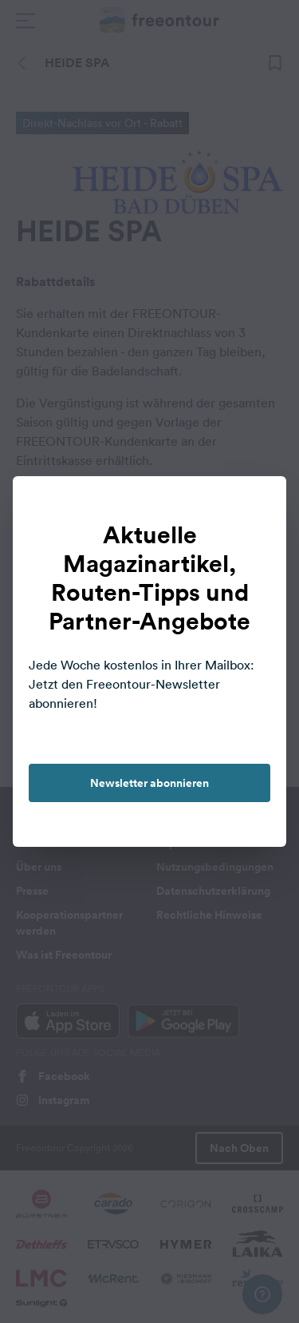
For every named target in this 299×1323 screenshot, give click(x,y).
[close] (257, 504)
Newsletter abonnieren (149, 783)
